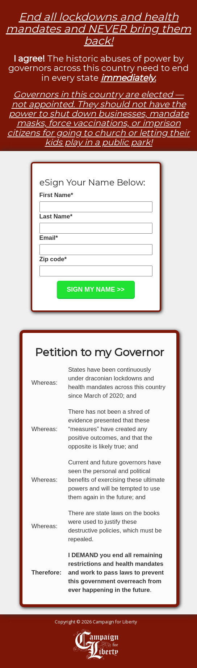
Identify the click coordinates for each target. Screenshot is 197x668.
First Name (56, 195)
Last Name (55, 216)
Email (48, 237)
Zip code (53, 259)
